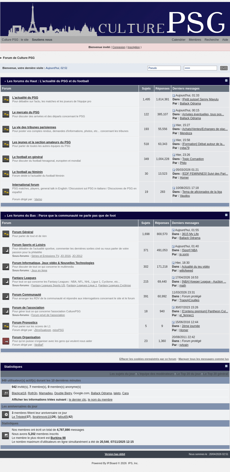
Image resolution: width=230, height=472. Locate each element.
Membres (195, 39)
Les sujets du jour (122, 374)
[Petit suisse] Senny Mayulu (200, 99)
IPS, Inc (133, 463)
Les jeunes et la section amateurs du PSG (41, 142)
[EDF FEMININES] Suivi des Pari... (205, 173)
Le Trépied (19, 417)
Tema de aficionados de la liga (202, 192)
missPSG (58, 329)
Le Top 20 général (215, 374)
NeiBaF (38, 344)
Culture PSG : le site (15, 39)
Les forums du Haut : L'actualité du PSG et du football (48, 81)
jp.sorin (184, 254)
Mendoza (186, 133)
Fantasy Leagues (24, 278)
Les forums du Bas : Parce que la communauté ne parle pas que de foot (61, 215)
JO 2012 (77, 255)
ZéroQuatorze (42, 329)
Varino (38, 199)
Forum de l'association (28, 307)
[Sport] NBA (189, 250)
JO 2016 (65, 255)
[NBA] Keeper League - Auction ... (204, 281)
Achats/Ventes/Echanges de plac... (205, 129)
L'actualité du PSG (25, 97)
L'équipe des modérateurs (155, 374)
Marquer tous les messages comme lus (203, 358)
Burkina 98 (58, 438)
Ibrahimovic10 (42, 417)
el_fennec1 (186, 315)
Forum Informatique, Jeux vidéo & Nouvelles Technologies (53, 263)
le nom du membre (100, 399)
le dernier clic (77, 399)
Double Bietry (63, 393)
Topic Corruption (193, 159)
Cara (125, 393)
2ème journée (191, 326)
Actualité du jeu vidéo (196, 266)
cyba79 (184, 148)
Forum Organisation (26, 337)
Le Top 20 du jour (188, 374)
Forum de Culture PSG (19, 58)
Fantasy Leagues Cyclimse (114, 285)
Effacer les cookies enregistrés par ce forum (147, 358)
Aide (225, 39)
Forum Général (22, 232)
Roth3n (32, 393)
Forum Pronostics (25, 322)
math (182, 285)
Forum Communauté (26, 294)
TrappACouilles (189, 300)
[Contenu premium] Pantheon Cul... (205, 311)
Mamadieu (46, 393)
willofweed (186, 270)
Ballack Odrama (190, 103)
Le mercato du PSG (26, 112)
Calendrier (178, 39)
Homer (184, 177)
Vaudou (185, 195)
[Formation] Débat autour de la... (203, 144)
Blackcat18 (19, 393)
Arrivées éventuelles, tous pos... (203, 114)
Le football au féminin (27, 172)
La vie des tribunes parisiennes (34, 127)
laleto (117, 393)
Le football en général (27, 157)
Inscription (133, 47)
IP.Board (112, 463)
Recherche (211, 39)
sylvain (184, 345)
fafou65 (63, 417)
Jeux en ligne (39, 270)
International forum (25, 184)
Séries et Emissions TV (45, 255)
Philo (183, 163)
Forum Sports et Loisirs (28, 245)
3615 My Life (190, 234)
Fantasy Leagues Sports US (48, 285)
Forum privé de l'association (48, 315)
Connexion (118, 47)
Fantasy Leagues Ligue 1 (82, 285)
